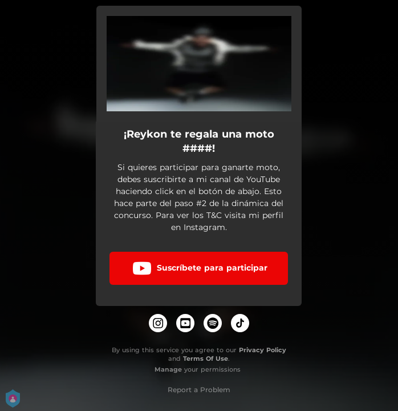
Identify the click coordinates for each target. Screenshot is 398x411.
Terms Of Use (205, 358)
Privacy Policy (262, 350)
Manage (168, 369)
